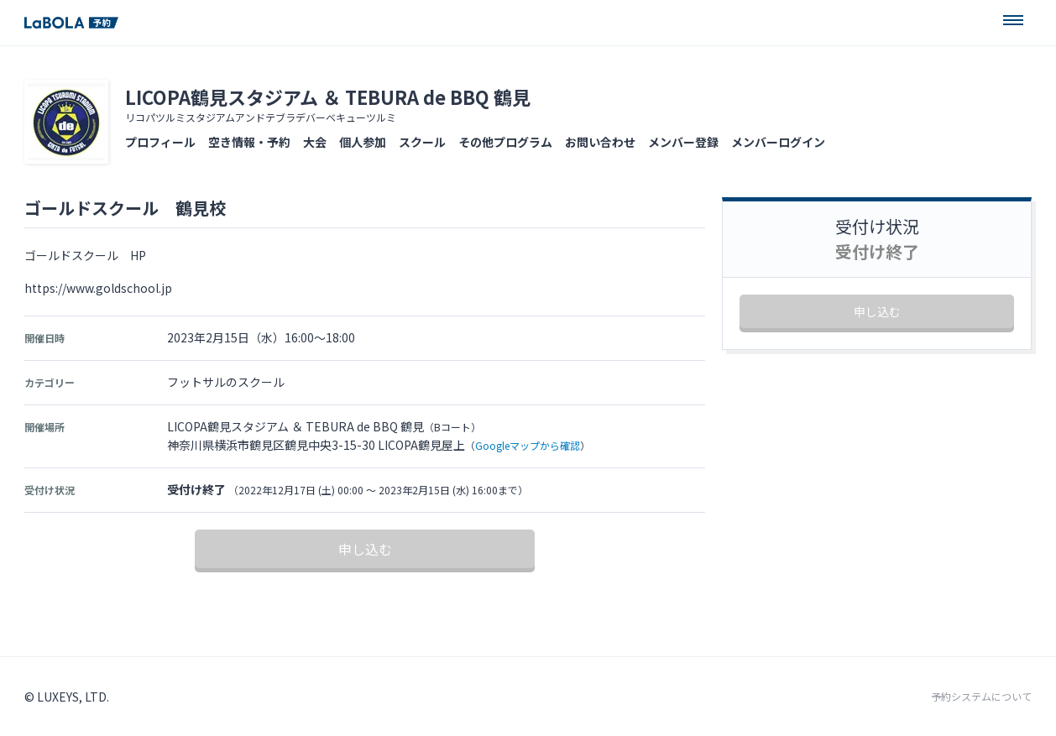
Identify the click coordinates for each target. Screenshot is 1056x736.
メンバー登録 (683, 141)
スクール (422, 141)
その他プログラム (505, 141)
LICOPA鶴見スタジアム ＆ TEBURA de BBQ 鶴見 (328, 96)
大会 (315, 141)
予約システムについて (981, 696)
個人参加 (362, 141)
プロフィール (160, 141)
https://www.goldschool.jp (98, 287)
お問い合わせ (600, 141)
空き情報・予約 (249, 141)
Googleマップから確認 (527, 445)
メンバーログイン (778, 141)
